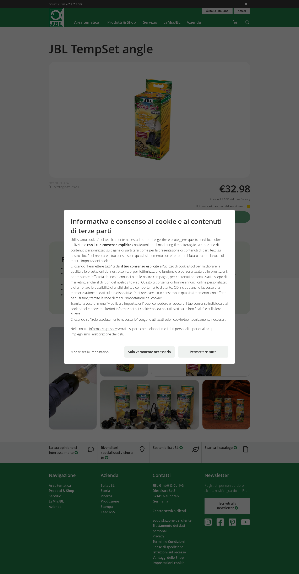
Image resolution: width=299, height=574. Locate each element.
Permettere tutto (203, 352)
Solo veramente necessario (149, 352)
